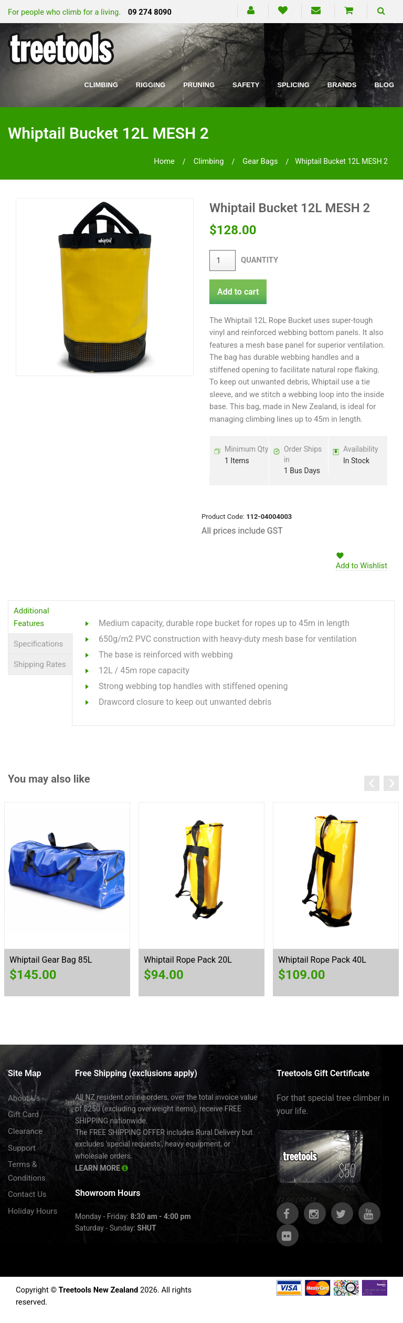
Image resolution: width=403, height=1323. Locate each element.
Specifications (38, 644)
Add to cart (238, 292)
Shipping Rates (40, 664)
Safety (245, 85)
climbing (209, 161)
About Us (24, 1098)
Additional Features (31, 617)
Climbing (101, 85)
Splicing (293, 85)
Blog (384, 85)
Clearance (25, 1131)
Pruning (199, 85)
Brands (342, 85)
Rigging (150, 85)
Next (391, 783)
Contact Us (27, 1194)
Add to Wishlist (361, 565)
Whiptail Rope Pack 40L (322, 960)
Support (22, 1148)
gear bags (260, 161)
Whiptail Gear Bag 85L (50, 960)
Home (164, 161)
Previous (371, 783)
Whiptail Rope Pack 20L (188, 960)
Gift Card (23, 1114)
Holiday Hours (32, 1211)
